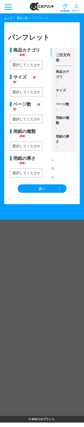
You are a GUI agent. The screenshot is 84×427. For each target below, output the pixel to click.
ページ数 (26, 106)
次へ (42, 189)
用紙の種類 (24, 133)
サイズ (24, 79)
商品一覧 (22, 17)
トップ (8, 17)
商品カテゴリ (26, 52)
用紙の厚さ (24, 160)
